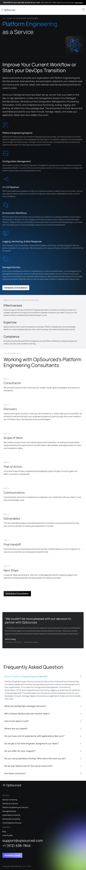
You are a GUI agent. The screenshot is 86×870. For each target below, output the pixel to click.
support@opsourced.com (22, 840)
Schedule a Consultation (15, 287)
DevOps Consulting (9, 799)
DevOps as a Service (10, 803)
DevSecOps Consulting (11, 819)
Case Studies (7, 835)
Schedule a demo (12, 855)
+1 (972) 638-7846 (16, 845)
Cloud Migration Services (12, 823)
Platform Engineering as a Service (15, 807)
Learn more (79, 3)
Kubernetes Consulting (11, 815)
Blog (4, 831)
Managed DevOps (9, 811)
